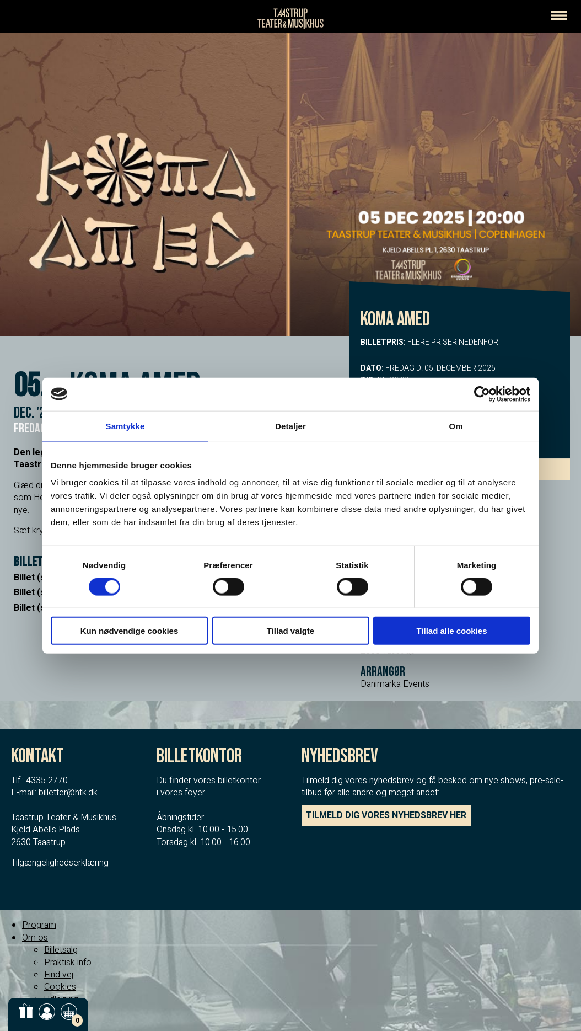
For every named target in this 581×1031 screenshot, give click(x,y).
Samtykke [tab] (125, 425)
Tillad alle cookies (451, 630)
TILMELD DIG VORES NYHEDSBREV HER (386, 815)
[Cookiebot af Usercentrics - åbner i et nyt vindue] (482, 394)
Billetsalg (61, 950)
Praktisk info (68, 962)
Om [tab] (455, 425)
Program (39, 925)
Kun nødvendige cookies (129, 630)
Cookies (60, 986)
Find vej (58, 974)
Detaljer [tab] (290, 425)
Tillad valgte (290, 630)
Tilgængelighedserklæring (60, 862)
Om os (35, 937)
